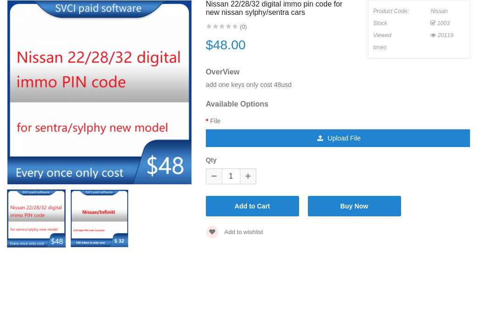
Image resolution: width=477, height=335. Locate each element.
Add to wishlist (234, 231)
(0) (243, 27)
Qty (211, 160)
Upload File (339, 138)
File (215, 121)
